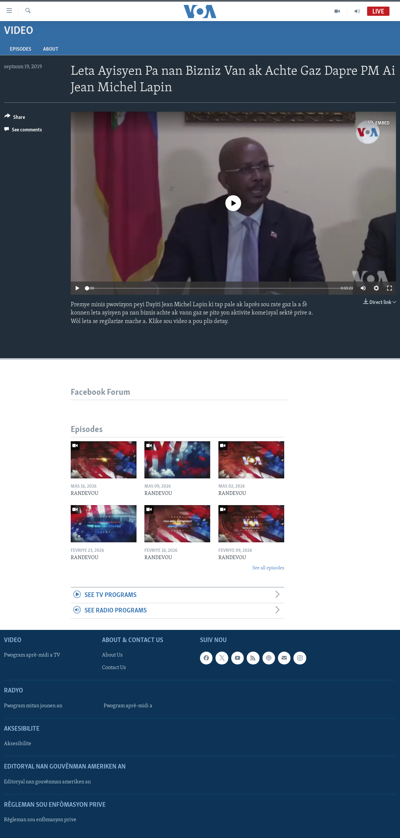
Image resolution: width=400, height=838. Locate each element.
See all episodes (268, 568)
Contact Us (114, 668)
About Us (112, 655)
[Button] (14, 118)
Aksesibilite (17, 743)
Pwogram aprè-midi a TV (32, 655)
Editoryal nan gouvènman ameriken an (47, 782)
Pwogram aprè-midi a (128, 706)
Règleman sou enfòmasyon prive (40, 820)
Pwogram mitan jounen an (33, 706)
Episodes (20, 49)
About (50, 49)
